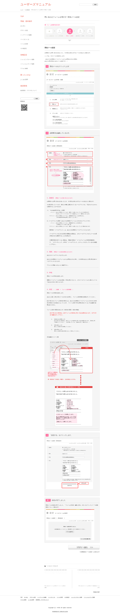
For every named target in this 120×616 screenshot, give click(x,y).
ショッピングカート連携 (27, 59)
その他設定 (27, 9)
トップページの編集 (26, 35)
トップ (21, 9)
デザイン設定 (24, 30)
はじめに (22, 26)
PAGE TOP (96, 592)
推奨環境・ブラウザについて (28, 90)
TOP (22, 16)
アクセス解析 (24, 68)
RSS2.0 (22, 101)
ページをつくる (24, 39)
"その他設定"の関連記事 (52, 566)
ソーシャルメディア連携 (27, 64)
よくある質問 (24, 79)
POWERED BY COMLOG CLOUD (60, 611)
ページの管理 (24, 44)
